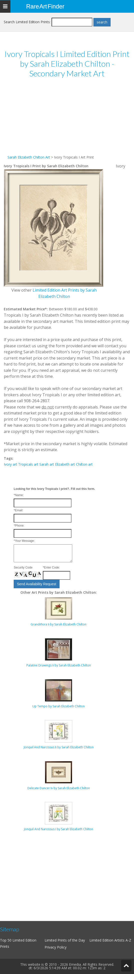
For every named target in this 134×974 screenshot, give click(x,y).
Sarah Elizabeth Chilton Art (28, 157)
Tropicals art (28, 464)
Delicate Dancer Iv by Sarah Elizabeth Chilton (58, 788)
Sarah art (46, 464)
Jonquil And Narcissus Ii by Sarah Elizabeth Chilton (59, 747)
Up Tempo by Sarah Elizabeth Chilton (58, 706)
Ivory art (10, 464)
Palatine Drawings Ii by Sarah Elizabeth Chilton (58, 665)
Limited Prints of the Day (65, 940)
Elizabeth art (65, 464)
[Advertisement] (67, 119)
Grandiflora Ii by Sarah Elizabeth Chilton (58, 624)
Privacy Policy (56, 947)
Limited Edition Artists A (108, 940)
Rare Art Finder (45, 6)
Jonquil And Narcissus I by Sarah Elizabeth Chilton (58, 829)
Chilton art (84, 464)
